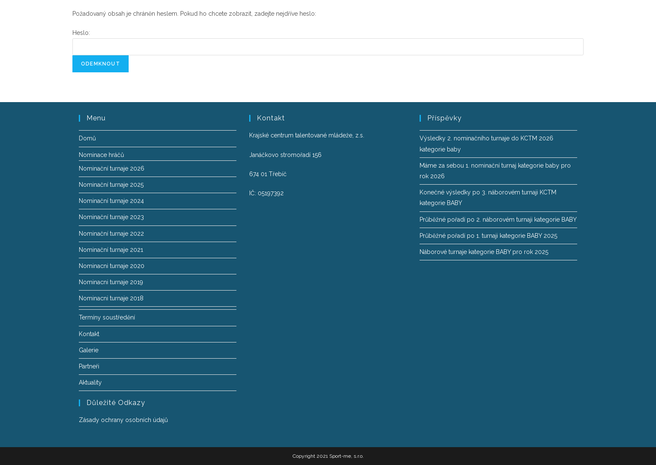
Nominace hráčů (101, 154)
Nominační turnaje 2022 (111, 233)
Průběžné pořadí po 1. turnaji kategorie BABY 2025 (488, 235)
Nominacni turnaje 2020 (111, 265)
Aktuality (90, 382)
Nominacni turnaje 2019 (111, 282)
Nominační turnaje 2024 (111, 200)
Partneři (89, 366)
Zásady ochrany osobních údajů (123, 420)
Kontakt (89, 334)
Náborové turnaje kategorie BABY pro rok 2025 (484, 251)
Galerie (88, 350)
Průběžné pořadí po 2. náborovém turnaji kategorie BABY (498, 219)
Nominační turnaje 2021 (111, 249)
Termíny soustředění (107, 317)
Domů (87, 138)
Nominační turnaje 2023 (111, 217)
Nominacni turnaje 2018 (111, 298)
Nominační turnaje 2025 (111, 184)
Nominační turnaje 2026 (111, 168)
